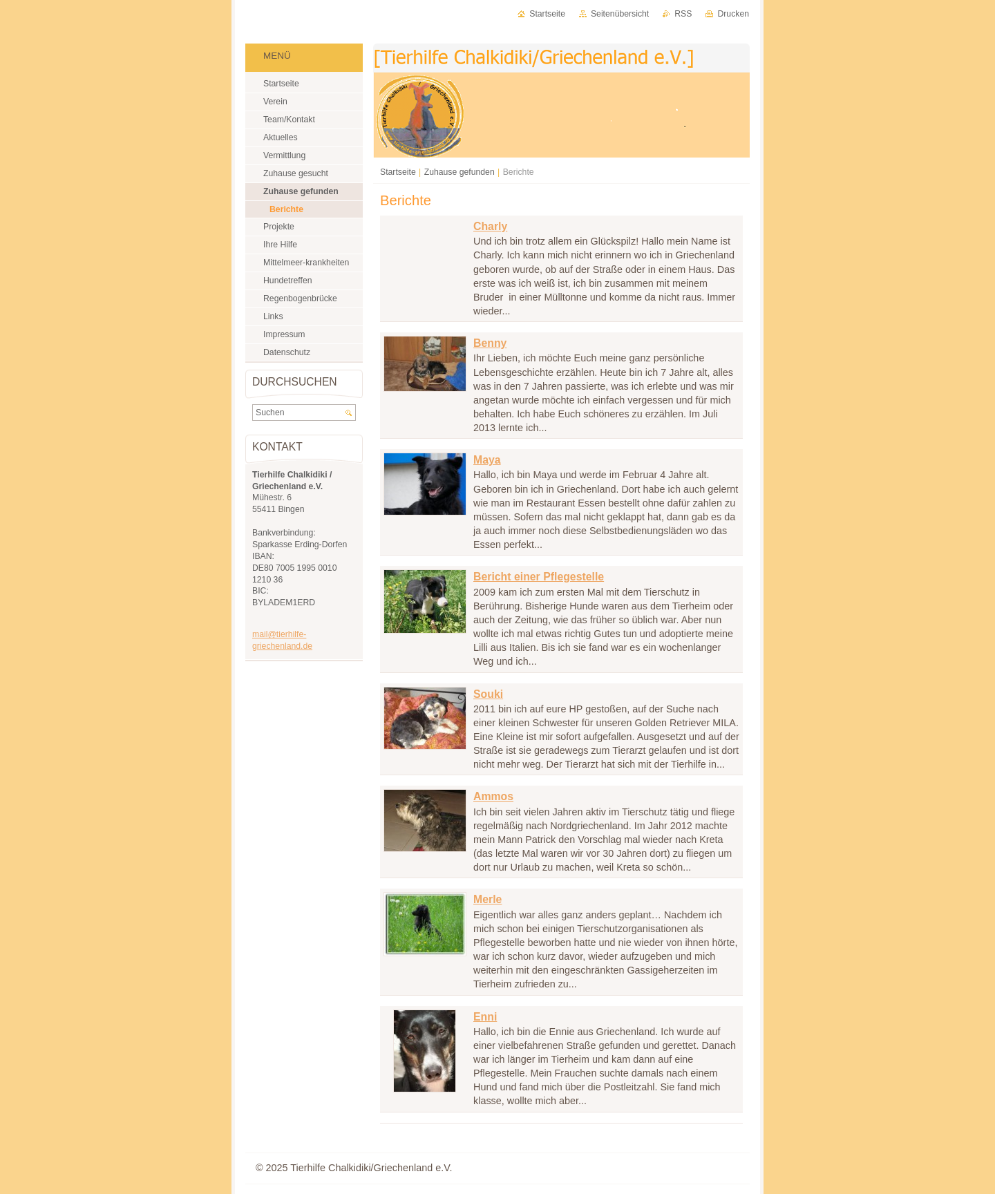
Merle (487, 899)
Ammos (493, 796)
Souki (488, 694)
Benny (489, 343)
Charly (490, 226)
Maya (487, 460)
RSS (683, 14)
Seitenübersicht (620, 14)
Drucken (733, 14)
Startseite (398, 172)
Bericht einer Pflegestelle (538, 576)
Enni (485, 1017)
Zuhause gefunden (459, 172)
